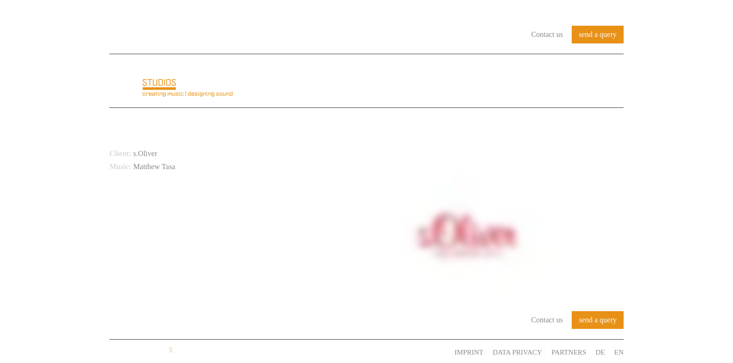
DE (600, 352)
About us (366, 81)
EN (619, 352)
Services (555, 81)
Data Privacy (517, 352)
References (500, 81)
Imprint (468, 352)
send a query (598, 34)
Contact (604, 81)
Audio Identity (430, 81)
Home (323, 81)
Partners (569, 352)
